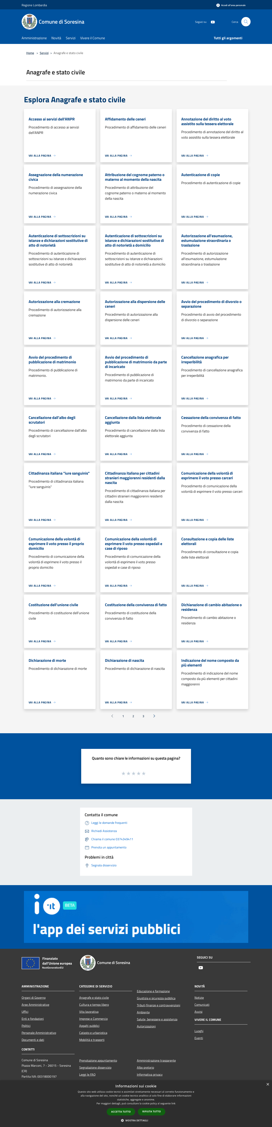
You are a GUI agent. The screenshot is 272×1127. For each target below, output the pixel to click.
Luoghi (199, 1031)
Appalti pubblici (89, 1025)
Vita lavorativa (89, 1011)
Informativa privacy (150, 1074)
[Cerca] (246, 21)
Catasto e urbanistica (93, 1032)
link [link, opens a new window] (173, 1103)
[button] (136, 1120)
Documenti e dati (33, 1039)
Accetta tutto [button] (121, 1111)
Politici (26, 1025)
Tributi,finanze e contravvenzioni (158, 1005)
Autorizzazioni (146, 1026)
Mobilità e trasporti (92, 1039)
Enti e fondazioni (33, 1018)
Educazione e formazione (153, 991)
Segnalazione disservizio (95, 1067)
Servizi (44, 53)
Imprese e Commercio (93, 1018)
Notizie (199, 997)
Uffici (25, 1011)
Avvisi (198, 1011)
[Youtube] (211, 21)
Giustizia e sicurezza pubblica (156, 998)
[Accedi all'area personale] (231, 5)
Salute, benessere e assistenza (157, 1019)
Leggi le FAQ (87, 1074)
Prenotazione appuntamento (98, 1060)
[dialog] (136, 1103)
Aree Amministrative (35, 1004)
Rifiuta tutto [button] (151, 1111)
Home (30, 53)
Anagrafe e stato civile (94, 997)
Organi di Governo (34, 997)
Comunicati (202, 1004)
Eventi (199, 1038)
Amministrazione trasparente (156, 1060)
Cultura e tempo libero (94, 1004)
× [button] (267, 1084)
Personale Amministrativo (39, 1032)
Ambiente (143, 1012)
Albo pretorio (145, 1067)
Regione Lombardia (34, 5)
